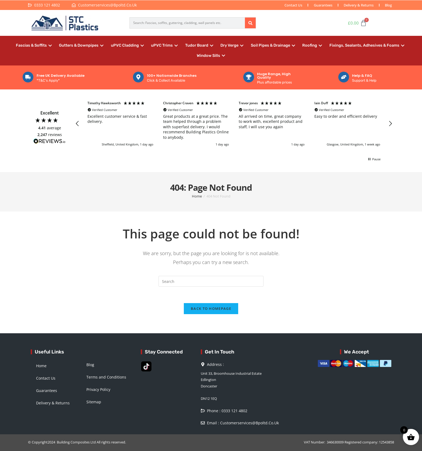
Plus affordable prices (274, 82)
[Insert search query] (211, 281)
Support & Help (364, 80)
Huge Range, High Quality (274, 75)
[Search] (250, 23)
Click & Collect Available (166, 80)
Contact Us (293, 5)
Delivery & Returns (358, 5)
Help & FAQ (362, 75)
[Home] (197, 196)
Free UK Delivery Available (61, 75)
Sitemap (93, 401)
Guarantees (322, 5)
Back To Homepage (211, 308)
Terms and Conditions (106, 377)
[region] (234, 123)
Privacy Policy (98, 389)
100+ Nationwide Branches (171, 75)
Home (41, 365)
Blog (388, 5)
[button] (77, 123)
